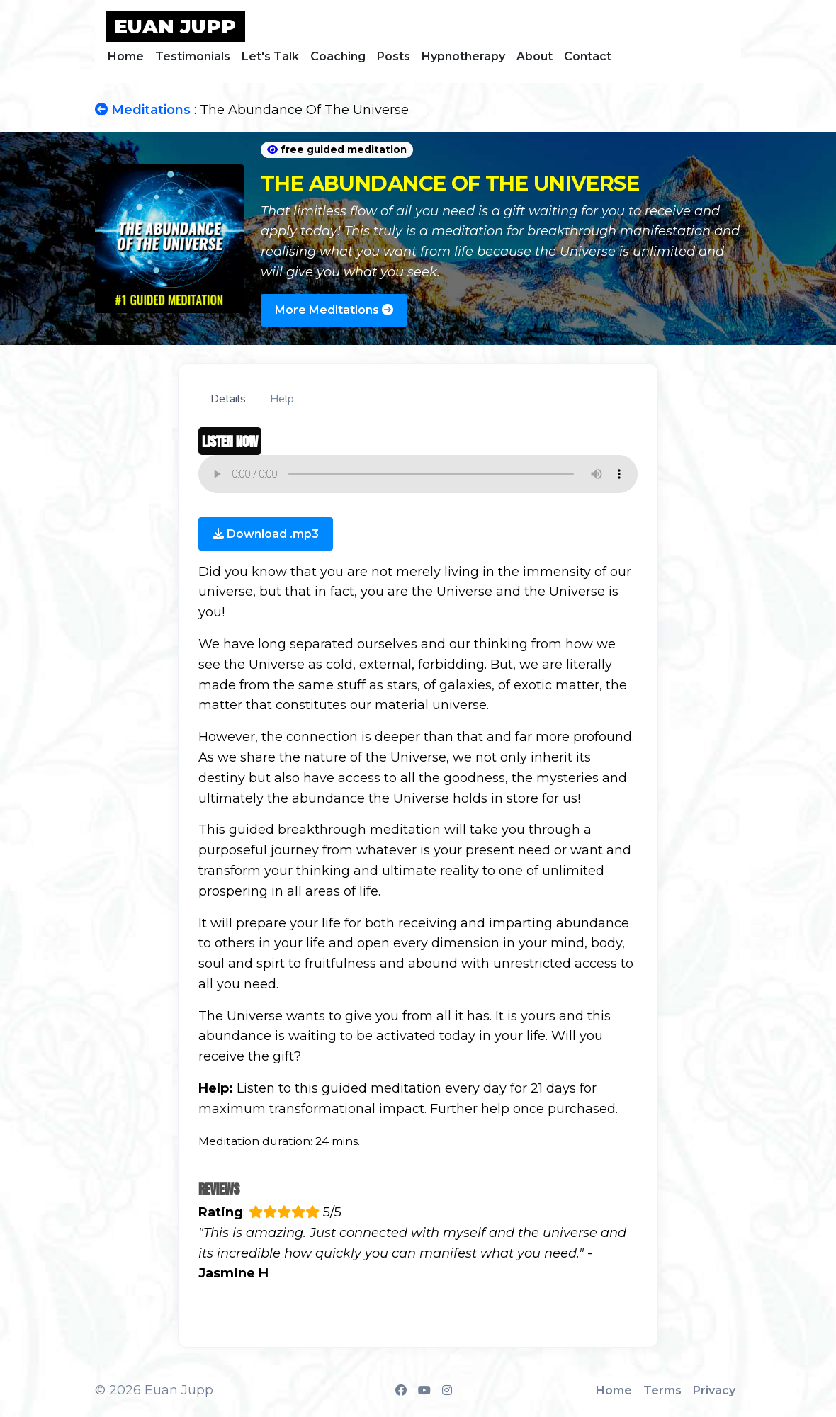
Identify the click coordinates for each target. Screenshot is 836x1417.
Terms (662, 1390)
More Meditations (334, 310)
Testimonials (192, 56)
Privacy (714, 1390)
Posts (393, 56)
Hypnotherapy (463, 56)
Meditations (143, 110)
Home (126, 56)
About (534, 56)
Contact (587, 56)
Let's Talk (270, 56)
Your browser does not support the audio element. (418, 474)
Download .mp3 (266, 534)
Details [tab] (228, 399)
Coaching (338, 56)
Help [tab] (282, 399)
